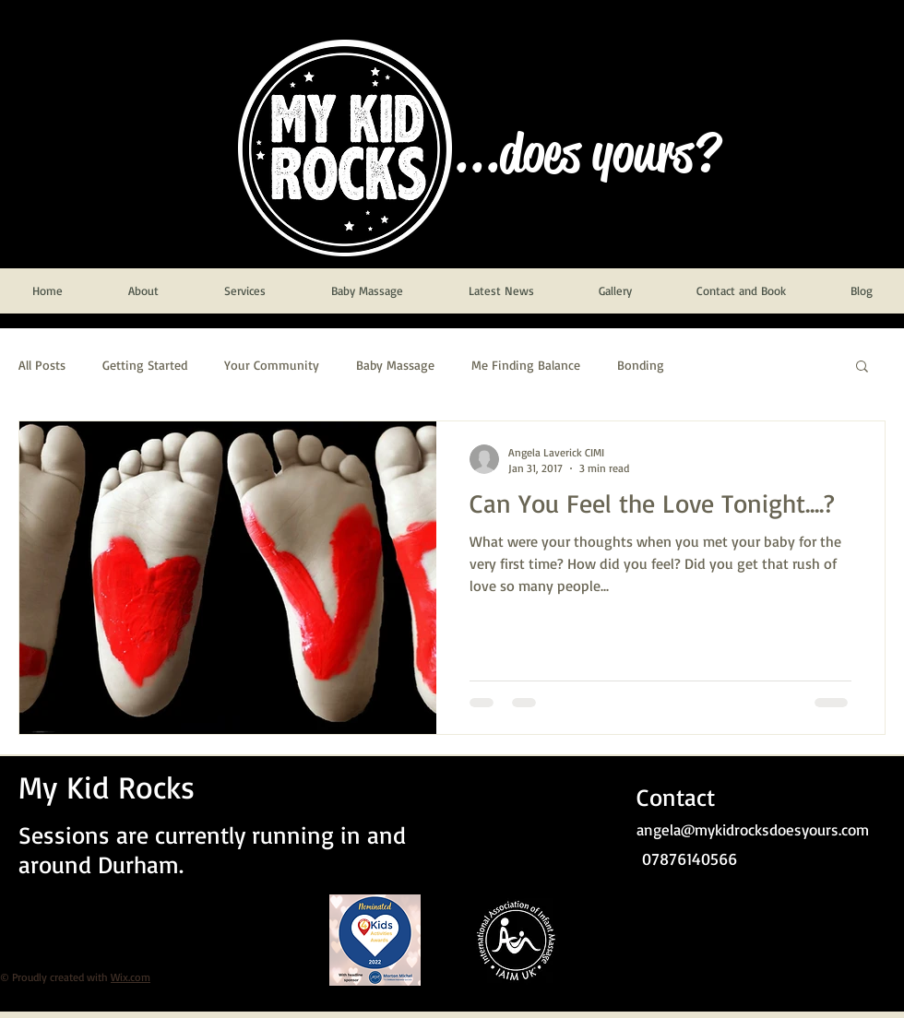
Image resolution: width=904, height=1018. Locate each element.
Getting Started (144, 365)
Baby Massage (395, 365)
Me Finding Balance (525, 365)
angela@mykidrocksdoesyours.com (752, 829)
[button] (862, 367)
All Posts (41, 365)
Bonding (640, 365)
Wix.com (130, 977)
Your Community (271, 365)
